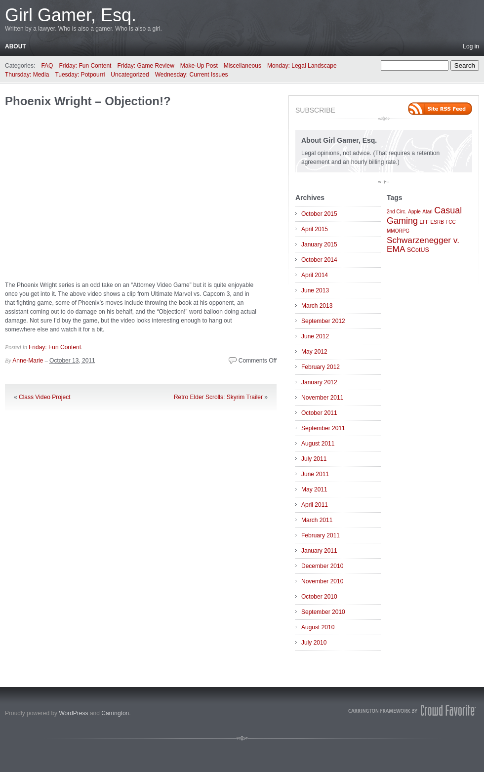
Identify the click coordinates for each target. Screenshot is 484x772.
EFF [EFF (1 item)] (424, 222)
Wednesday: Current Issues (191, 74)
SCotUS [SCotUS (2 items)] (418, 249)
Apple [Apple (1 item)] (414, 211)
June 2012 (315, 336)
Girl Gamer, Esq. (70, 15)
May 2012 (314, 351)
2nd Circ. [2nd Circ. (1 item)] (396, 211)
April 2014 (314, 275)
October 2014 (319, 259)
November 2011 (322, 397)
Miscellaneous (242, 65)
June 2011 (315, 474)
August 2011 (317, 443)
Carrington (115, 713)
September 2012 (323, 321)
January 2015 (319, 244)
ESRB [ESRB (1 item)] (437, 222)
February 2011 (320, 535)
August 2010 (317, 627)
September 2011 (323, 428)
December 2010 (322, 566)
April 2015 (314, 229)
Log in (471, 46)
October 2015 (319, 213)
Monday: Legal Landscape (302, 65)
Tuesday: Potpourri (80, 74)
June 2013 (315, 290)
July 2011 (313, 458)
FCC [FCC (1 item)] (450, 222)
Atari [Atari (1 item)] (427, 211)
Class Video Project (45, 397)
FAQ (47, 65)
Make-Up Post (199, 65)
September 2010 (323, 612)
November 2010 (322, 581)
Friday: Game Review (145, 65)
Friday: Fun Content (85, 65)
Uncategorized (130, 74)
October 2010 (319, 596)
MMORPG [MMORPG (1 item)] (398, 231)
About (15, 46)
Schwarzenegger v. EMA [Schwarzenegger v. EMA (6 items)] (423, 244)
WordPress (73, 713)
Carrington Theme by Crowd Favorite (412, 710)
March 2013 (316, 305)
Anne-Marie (27, 360)
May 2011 (314, 489)
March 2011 (316, 520)
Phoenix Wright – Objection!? (88, 101)
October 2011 (319, 412)
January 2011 (319, 550)
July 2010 (313, 642)
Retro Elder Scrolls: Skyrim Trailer (218, 397)
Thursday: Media (27, 74)
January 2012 (319, 382)
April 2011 (314, 504)
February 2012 (320, 367)
